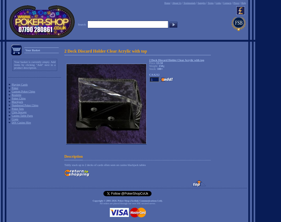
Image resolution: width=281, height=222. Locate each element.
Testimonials (189, 3)
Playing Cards (20, 84)
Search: (82, 24)
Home (167, 3)
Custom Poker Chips (23, 91)
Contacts (227, 3)
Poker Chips (19, 98)
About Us (177, 3)
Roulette (16, 94)
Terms (210, 3)
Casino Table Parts (22, 115)
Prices (236, 3)
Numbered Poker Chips (25, 105)
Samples (202, 3)
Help (243, 3)
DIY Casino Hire (21, 122)
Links (218, 3)
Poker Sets (18, 108)
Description (73, 157)
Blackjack (17, 101)
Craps (15, 119)
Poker (15, 88)
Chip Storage (19, 112)
